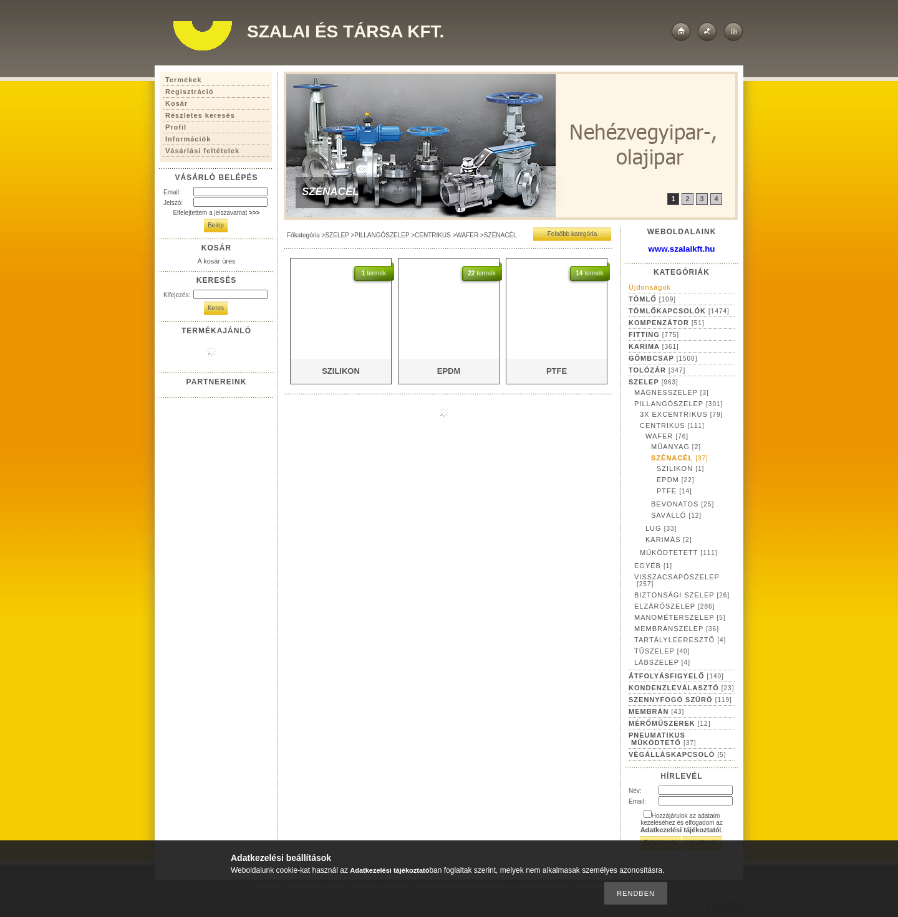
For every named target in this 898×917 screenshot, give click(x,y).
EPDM (676, 479)
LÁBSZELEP (662, 662)
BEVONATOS (682, 504)
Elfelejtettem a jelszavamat (216, 212)
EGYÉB (653, 565)
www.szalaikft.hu (682, 249)
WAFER (467, 235)
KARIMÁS (668, 539)
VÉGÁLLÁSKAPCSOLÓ (677, 754)
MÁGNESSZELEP (671, 392)
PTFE (674, 491)
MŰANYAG (676, 446)
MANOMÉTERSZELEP (680, 617)
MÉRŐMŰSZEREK (669, 723)
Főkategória (303, 235)
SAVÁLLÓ (676, 515)
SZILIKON (680, 468)
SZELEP (337, 235)
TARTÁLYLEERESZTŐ (680, 640)
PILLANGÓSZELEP (381, 235)
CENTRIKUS (433, 235)
